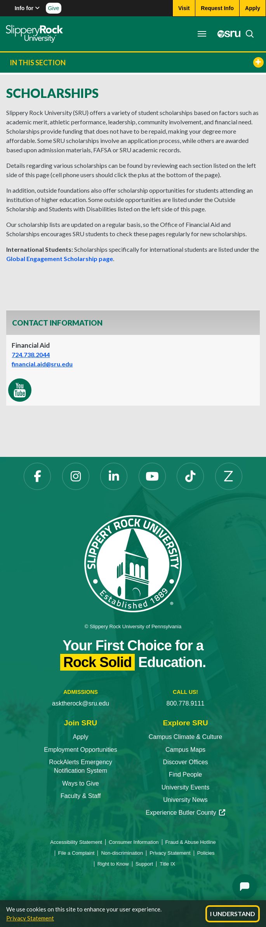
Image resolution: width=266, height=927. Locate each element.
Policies (206, 853)
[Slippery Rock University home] (132, 563)
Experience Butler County (185, 812)
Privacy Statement (30, 918)
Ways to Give (80, 783)
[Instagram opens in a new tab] (75, 476)
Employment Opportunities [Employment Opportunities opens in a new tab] (80, 749)
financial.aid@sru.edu (42, 364)
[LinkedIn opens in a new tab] (113, 476)
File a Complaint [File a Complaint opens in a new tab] (76, 853)
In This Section (137, 62)
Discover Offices (185, 762)
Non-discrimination (122, 853)
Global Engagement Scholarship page (59, 258)
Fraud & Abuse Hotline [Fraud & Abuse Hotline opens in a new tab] (190, 842)
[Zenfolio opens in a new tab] (228, 476)
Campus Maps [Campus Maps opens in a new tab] (185, 749)
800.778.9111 (186, 703)
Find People (185, 774)
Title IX (167, 864)
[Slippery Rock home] (34, 33)
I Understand (232, 913)
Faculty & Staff (81, 796)
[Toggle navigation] (202, 34)
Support (144, 864)
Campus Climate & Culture (185, 737)
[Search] (247, 33)
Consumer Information (134, 842)
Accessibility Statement (76, 842)
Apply (80, 737)
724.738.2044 (31, 354)
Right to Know (113, 864)
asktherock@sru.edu (80, 703)
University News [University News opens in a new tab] (185, 799)
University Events (186, 787)
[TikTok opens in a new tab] (190, 476)
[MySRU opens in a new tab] (227, 33)
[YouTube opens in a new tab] (152, 476)
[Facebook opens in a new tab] (37, 476)
